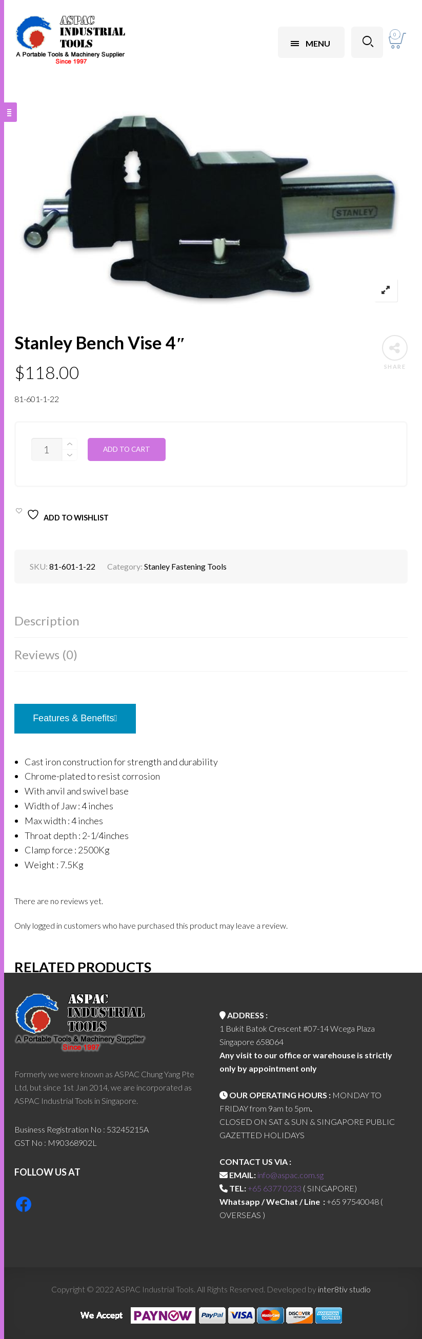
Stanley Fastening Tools (185, 566)
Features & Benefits (75, 718)
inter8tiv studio (344, 1289)
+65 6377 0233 (275, 1188)
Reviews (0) (45, 654)
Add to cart (126, 449)
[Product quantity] (46, 449)
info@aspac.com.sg (290, 1175)
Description (46, 620)
